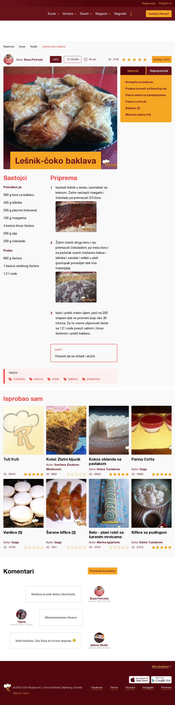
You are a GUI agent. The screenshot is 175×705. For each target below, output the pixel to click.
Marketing (67, 687)
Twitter (114, 687)
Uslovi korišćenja (51, 687)
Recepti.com (23, 12)
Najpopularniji (159, 70)
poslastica (93, 378)
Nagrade (120, 13)
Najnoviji (132, 70)
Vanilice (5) (23, 514)
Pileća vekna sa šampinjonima (145, 95)
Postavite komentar (103, 570)
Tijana (21, 621)
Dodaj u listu (162, 59)
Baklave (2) (132, 108)
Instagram (148, 687)
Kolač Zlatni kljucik (66, 441)
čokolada (19, 378)
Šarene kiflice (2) (66, 514)
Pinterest (166, 687)
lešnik (55, 378)
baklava (73, 378)
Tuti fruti (23, 441)
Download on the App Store (139, 679)
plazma (38, 378)
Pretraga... (137, 13)
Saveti (84, 13)
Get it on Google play (161, 679)
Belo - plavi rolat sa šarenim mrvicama (109, 514)
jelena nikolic (99, 645)
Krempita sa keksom (139, 82)
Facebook (97, 687)
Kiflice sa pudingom (151, 514)
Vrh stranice (160, 666)
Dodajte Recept (159, 13)
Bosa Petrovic (33, 59)
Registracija (148, 3)
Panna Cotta (151, 441)
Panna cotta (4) (135, 101)
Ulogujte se (165, 3)
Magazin (101, 13)
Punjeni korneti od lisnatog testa (145, 88)
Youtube (130, 687)
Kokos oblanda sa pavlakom (109, 441)
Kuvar (52, 13)
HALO (26, 693)
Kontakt (78, 687)
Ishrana (68, 13)
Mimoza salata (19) (138, 114)
